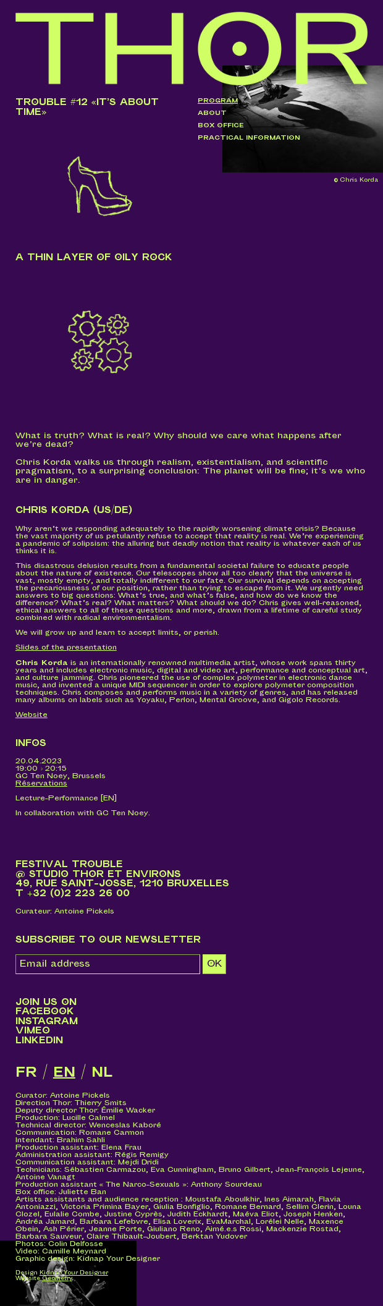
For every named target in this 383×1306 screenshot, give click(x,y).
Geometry (57, 1278)
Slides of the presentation (66, 647)
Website (31, 714)
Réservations (41, 783)
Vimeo (32, 1030)
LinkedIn (39, 1040)
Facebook (44, 1011)
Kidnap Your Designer (74, 1273)
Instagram (46, 1021)
